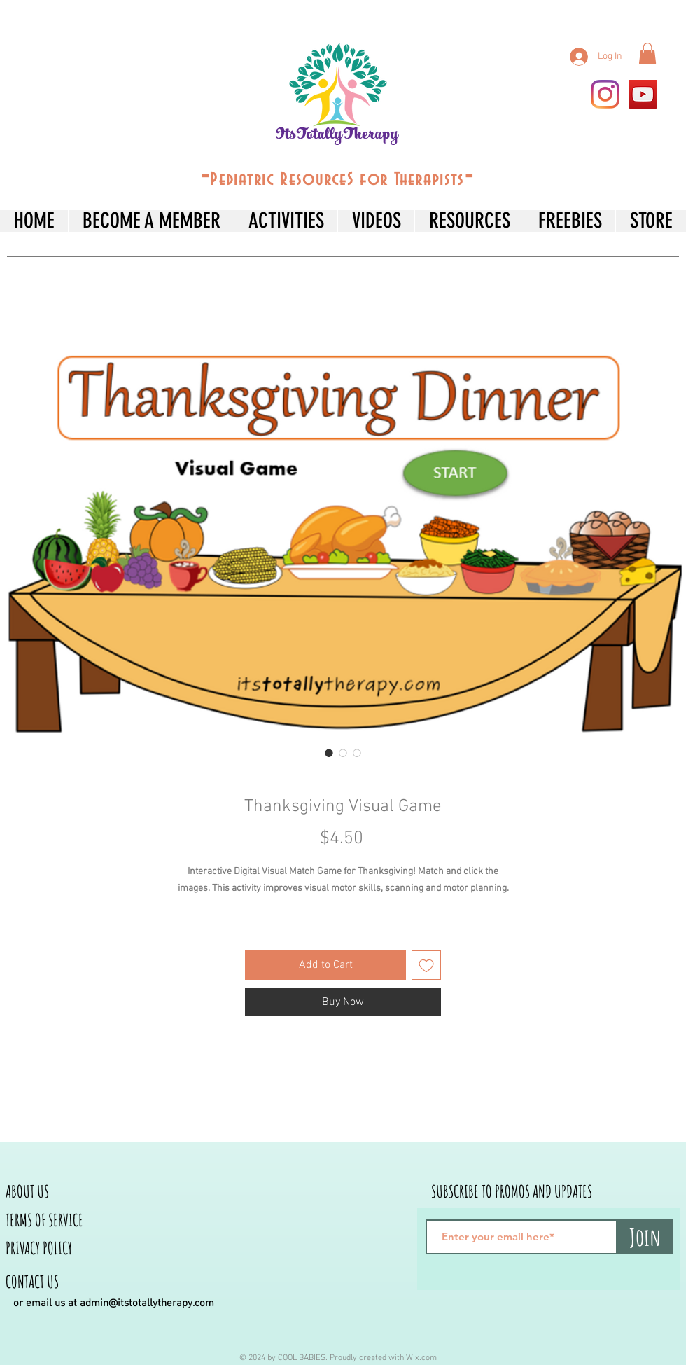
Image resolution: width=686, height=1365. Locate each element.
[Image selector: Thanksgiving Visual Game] (329, 753)
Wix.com (421, 1358)
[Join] (645, 1236)
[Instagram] (605, 94)
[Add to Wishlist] (426, 965)
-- (337, 176)
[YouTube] (643, 94)
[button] (647, 53)
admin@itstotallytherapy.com (147, 1303)
